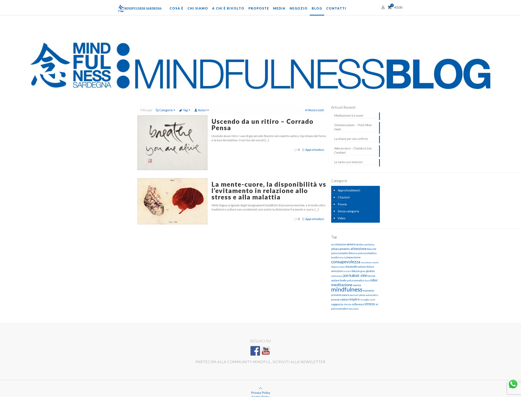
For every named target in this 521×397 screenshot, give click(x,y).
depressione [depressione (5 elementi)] (338, 266)
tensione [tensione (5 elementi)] (354, 308)
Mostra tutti (314, 110)
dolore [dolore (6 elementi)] (370, 266)
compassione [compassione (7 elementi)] (352, 257)
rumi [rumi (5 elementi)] (372, 299)
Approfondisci (314, 149)
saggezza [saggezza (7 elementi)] (337, 304)
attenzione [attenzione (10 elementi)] (358, 249)
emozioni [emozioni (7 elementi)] (337, 271)
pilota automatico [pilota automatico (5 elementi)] (368, 295)
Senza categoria (348, 211)
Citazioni (344, 197)
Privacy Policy (260, 392)
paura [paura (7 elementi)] (345, 295)
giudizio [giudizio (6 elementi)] (370, 271)
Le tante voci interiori (348, 162)
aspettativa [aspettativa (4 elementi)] (368, 244)
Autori (202, 110)
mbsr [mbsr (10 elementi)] (374, 280)
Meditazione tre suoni (348, 115)
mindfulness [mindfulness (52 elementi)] (346, 289)
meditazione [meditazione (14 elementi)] (341, 284)
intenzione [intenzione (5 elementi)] (337, 275)
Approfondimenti (349, 190)
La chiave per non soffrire (351, 138)
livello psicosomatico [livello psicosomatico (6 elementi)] (352, 280)
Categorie (166, 110)
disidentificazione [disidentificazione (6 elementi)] (355, 266)
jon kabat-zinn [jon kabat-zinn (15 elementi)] (355, 275)
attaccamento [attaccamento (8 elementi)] (340, 249)
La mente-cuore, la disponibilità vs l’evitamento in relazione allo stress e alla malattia (269, 190)
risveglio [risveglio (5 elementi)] (364, 299)
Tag (185, 110)
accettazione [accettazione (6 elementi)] (338, 244)
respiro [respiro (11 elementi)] (354, 299)
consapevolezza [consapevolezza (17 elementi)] (345, 261)
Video (341, 218)
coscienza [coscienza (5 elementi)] (366, 262)
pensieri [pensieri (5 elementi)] (354, 295)
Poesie (342, 204)
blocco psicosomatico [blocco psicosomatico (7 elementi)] (363, 253)
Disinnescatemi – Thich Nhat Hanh (353, 127)
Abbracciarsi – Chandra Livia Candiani (353, 150)
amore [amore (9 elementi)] (351, 244)
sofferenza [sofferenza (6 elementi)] (358, 304)
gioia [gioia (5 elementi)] (362, 271)
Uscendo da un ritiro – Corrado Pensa (262, 124)
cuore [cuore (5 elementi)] (375, 262)
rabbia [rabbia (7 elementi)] (344, 299)
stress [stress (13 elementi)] (369, 303)
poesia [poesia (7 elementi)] (335, 299)
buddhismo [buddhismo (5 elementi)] (337, 257)
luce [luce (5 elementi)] (367, 280)
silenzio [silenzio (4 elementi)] (347, 304)
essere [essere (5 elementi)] (347, 271)
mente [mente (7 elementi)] (357, 285)
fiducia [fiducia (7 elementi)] (355, 271)
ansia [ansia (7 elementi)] (359, 244)
